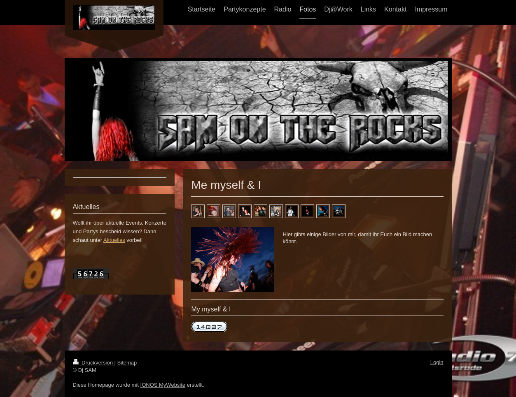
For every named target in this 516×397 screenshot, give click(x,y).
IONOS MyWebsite (163, 385)
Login (437, 362)
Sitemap (127, 363)
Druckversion (93, 363)
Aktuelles (114, 240)
